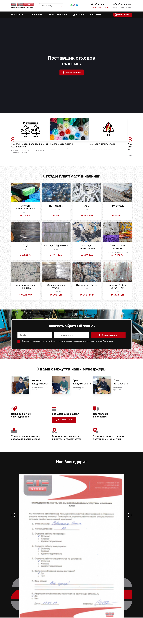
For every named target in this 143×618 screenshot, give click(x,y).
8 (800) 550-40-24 (99, 4)
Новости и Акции (57, 14)
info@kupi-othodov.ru (99, 7)
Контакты (95, 14)
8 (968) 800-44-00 (122, 4)
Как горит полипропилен (104, 144)
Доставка (78, 14)
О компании (36, 14)
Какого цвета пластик (63, 144)
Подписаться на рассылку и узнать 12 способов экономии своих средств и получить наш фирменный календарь (67, 341)
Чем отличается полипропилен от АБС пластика (29, 145)
